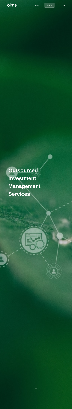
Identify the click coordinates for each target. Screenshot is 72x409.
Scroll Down (36, 388)
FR (60, 5)
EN (64, 5)
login (37, 5)
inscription (49, 5)
